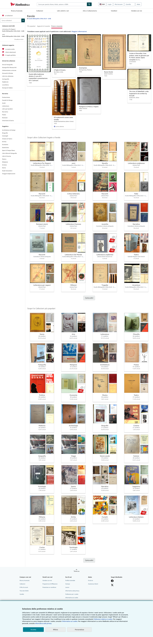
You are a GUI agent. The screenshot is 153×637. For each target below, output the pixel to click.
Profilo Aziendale (70, 580)
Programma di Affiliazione (49, 584)
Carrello (22, 594)
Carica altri (89, 298)
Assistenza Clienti (93, 584)
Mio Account (119, 4)
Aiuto (138, 4)
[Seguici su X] (112, 585)
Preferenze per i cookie (71, 594)
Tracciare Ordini (24, 591)
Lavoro (67, 587)
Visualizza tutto (18, 39)
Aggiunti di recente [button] (43, 26)
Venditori (114, 11)
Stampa (67, 584)
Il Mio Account (24, 587)
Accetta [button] (33, 629)
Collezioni (39, 11)
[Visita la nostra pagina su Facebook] (112, 581)
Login (109, 4)
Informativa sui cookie (71, 597)
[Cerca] (89, 4)
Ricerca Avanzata (16, 11)
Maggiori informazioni (79, 31)
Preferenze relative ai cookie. (103, 619)
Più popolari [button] (31, 26)
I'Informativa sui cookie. (70, 621)
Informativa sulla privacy (72, 591)
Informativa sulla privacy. (43, 623)
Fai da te (90, 580)
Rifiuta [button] (55, 629)
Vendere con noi (136, 11)
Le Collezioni (7, 15)
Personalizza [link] (79, 629)
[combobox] (62, 4)
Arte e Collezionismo (90, 11)
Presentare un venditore (49, 587)
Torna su (76, 571)
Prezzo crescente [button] (56, 26)
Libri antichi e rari (63, 11)
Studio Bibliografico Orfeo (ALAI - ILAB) (39, 18)
